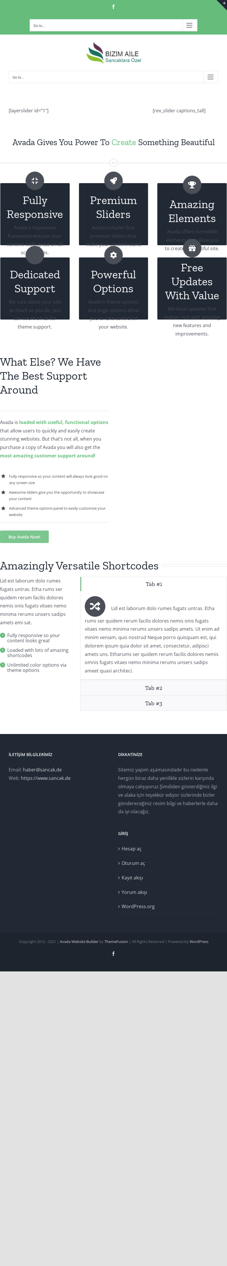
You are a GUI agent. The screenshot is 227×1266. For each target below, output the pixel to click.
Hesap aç (132, 848)
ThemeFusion (116, 941)
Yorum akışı (134, 892)
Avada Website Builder (79, 941)
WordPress (199, 941)
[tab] (153, 584)
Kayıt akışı (132, 877)
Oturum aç (133, 863)
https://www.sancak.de (46, 778)
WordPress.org (138, 906)
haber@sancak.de (42, 770)
